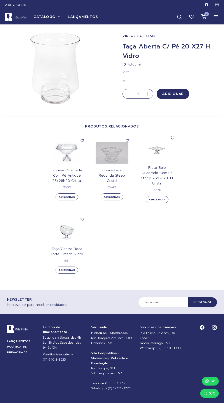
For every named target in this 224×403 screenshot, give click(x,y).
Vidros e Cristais (138, 36)
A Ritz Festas (15, 5)
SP (210, 381)
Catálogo (47, 16)
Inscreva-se (202, 302)
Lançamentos (83, 16)
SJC (209, 393)
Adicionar (173, 93)
